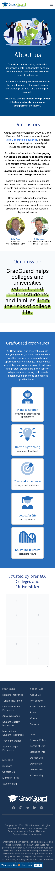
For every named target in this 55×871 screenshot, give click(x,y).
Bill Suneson (39, 239)
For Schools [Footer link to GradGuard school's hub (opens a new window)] (37, 700)
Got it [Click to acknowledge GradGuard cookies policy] (37, 865)
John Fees (15, 239)
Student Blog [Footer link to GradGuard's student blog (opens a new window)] (9, 783)
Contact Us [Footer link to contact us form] (8, 771)
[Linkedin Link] (35, 808)
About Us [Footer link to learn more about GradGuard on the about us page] (35, 694)
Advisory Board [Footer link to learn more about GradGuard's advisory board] (38, 706)
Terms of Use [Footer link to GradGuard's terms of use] (37, 745)
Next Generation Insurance (21, 139)
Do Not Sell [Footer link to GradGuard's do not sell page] (36, 757)
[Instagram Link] (20, 808)
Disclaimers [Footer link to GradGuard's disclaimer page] (36, 763)
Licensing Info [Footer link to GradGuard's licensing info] (37, 751)
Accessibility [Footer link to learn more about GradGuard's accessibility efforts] (36, 775)
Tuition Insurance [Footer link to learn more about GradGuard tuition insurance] (12, 700)
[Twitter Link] (27, 808)
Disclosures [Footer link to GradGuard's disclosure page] (36, 769)
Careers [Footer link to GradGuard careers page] (34, 724)
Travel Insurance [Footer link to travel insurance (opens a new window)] (11, 740)
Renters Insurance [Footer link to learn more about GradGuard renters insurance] (12, 694)
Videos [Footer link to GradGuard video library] (33, 718)
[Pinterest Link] (41, 807)
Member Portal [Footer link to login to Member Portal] (10, 777)
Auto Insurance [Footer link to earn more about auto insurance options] (11, 715)
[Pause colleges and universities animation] (47, 667)
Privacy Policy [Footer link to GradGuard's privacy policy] (38, 740)
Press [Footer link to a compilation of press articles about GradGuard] (33, 712)
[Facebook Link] (13, 808)
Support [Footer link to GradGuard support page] (7, 765)
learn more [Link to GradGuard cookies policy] (27, 865)
